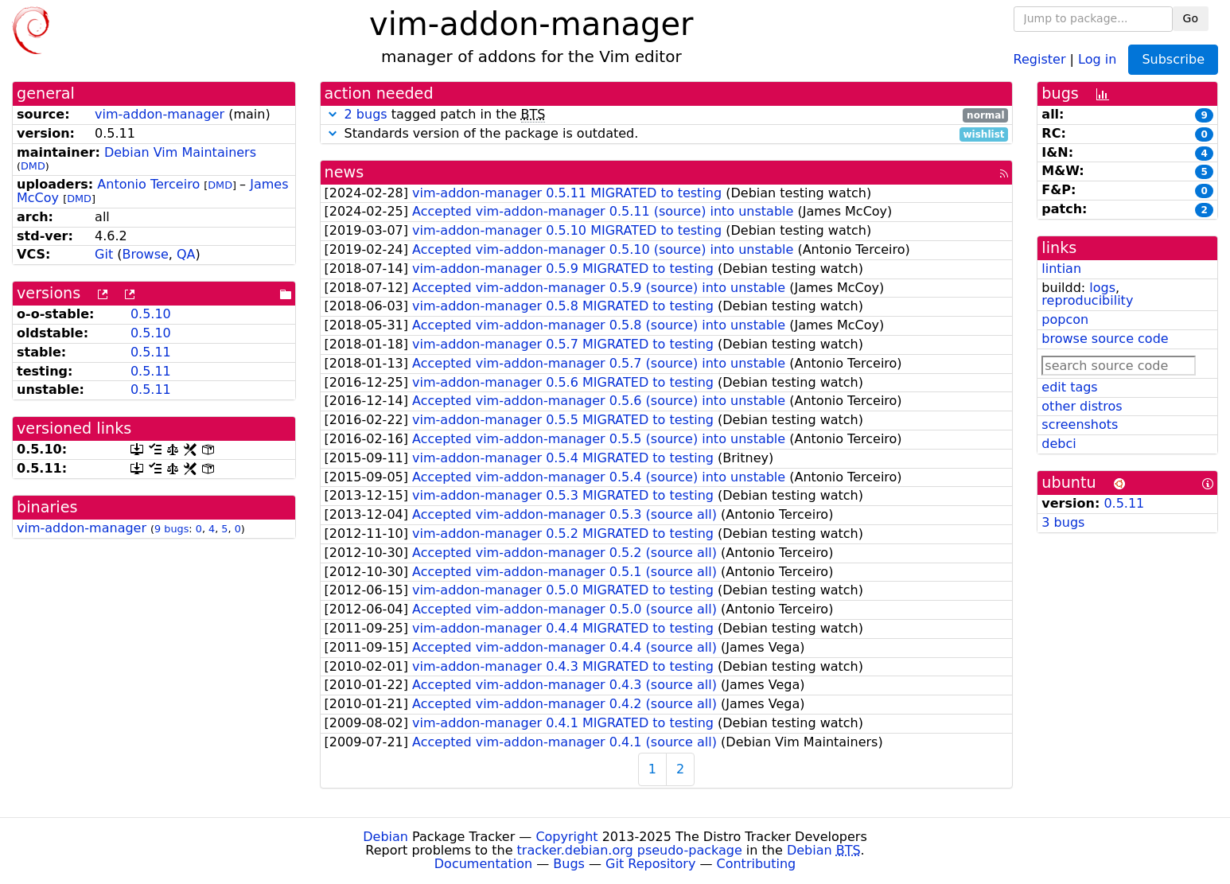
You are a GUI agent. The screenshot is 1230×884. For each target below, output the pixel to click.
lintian (1061, 268)
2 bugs (365, 114)
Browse (146, 254)
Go (1190, 18)
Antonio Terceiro (148, 184)
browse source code (1104, 338)
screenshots (1079, 424)
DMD (33, 166)
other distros (1081, 406)
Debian (385, 836)
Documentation (483, 863)
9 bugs (171, 529)
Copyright (566, 836)
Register (1040, 58)
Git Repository (650, 863)
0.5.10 (150, 313)
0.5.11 (150, 352)
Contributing (756, 863)
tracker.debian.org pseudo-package (629, 850)
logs (1102, 287)
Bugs (569, 863)
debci (1058, 443)
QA (186, 254)
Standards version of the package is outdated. (667, 134)
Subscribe (1173, 59)
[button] (333, 114)
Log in (1097, 58)
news (344, 172)
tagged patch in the (667, 115)
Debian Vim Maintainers (180, 152)
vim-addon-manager (159, 114)
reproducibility (1087, 300)
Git (104, 254)
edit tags (1069, 387)
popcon (1064, 319)
